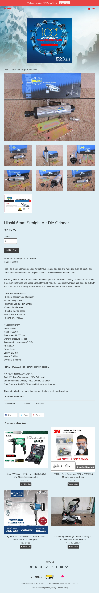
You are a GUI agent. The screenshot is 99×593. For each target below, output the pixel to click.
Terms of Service (37, 588)
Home (6, 70)
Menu (8, 8)
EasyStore (73, 583)
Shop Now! (64, 3)
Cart (91, 8)
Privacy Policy (50, 588)
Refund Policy (62, 588)
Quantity (8, 236)
